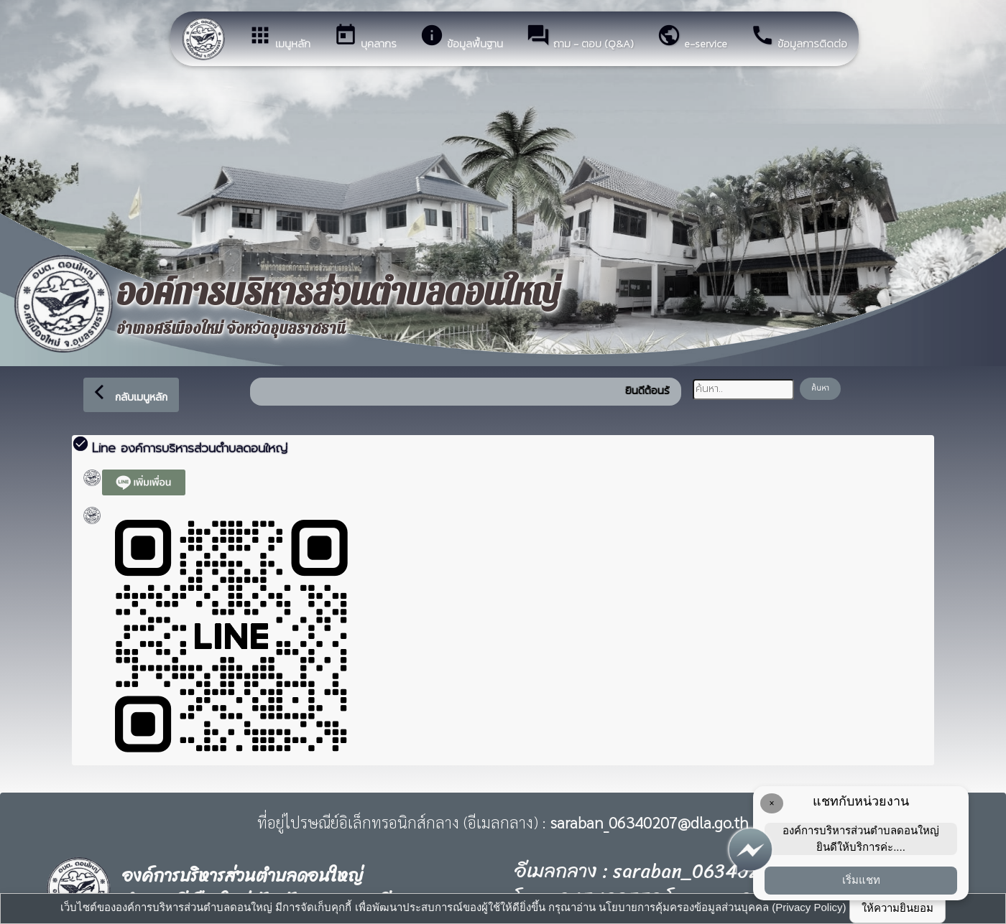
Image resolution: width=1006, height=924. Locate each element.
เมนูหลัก (279, 37)
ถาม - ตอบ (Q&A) (580, 37)
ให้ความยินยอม (897, 908)
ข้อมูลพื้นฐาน (461, 37)
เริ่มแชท (861, 880)
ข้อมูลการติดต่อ (798, 37)
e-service (692, 37)
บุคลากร (365, 37)
